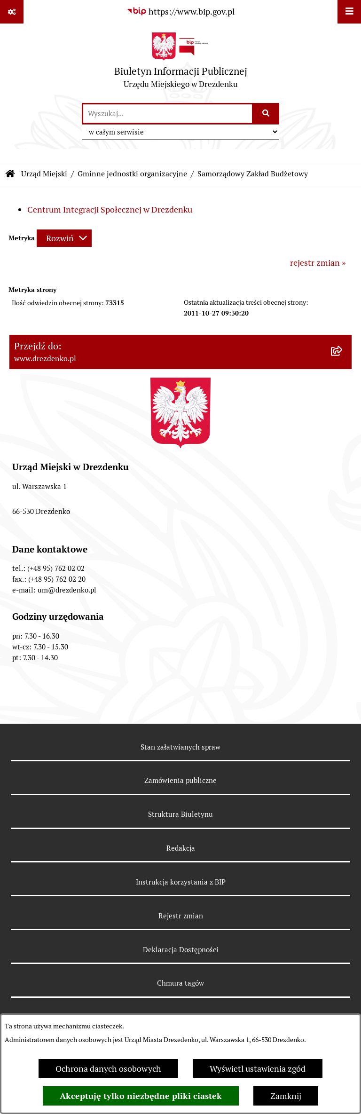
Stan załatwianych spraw (180, 747)
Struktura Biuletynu (180, 814)
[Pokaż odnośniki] (12, 12)
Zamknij (285, 1095)
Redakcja (180, 848)
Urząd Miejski (44, 174)
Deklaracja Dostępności (181, 949)
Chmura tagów (180, 983)
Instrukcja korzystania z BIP (181, 881)
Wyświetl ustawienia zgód (258, 1068)
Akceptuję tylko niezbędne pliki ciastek (141, 1095)
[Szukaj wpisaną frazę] (266, 113)
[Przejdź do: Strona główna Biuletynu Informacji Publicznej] (10, 174)
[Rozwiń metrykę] (64, 238)
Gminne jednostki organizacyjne (132, 174)
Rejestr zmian (180, 915)
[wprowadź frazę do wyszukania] (167, 113)
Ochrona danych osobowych (108, 1068)
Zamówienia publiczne (180, 780)
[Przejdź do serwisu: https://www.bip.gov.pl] (180, 11)
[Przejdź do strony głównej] (180, 62)
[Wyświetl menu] (349, 12)
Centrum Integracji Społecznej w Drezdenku (109, 209)
